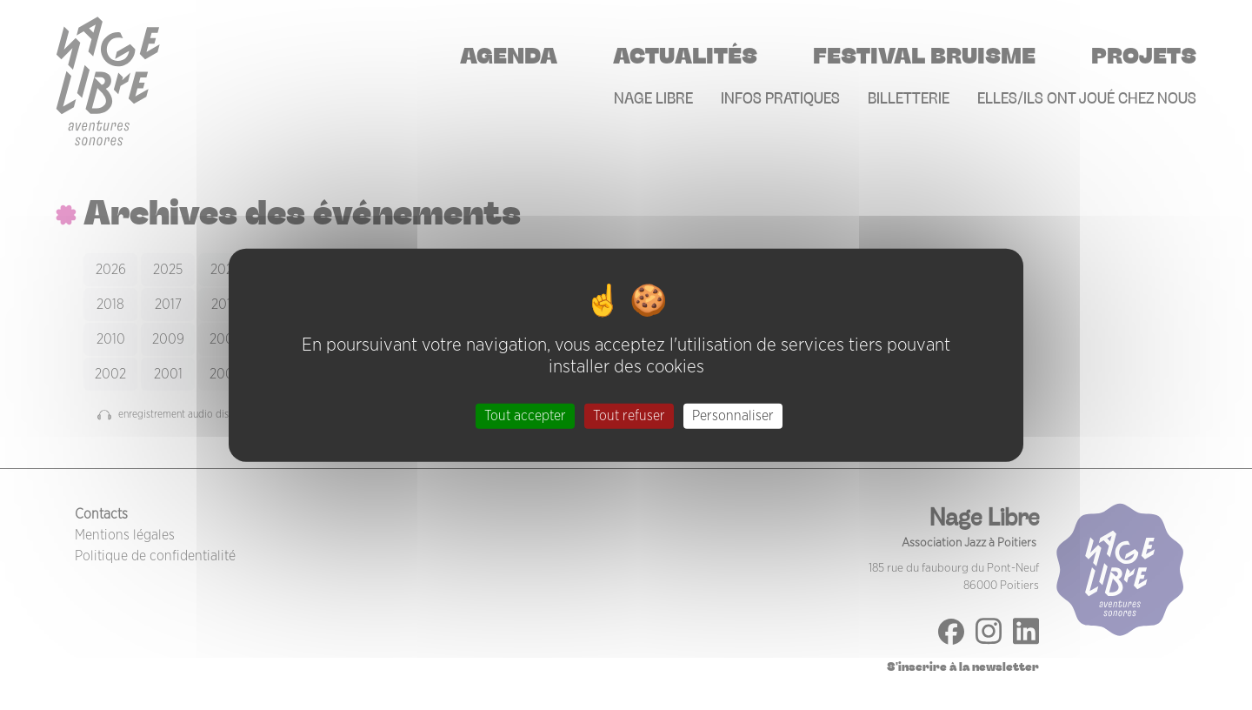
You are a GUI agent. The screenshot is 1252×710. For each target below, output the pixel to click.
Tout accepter (525, 415)
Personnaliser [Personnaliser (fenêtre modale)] (733, 415)
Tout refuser (629, 415)
